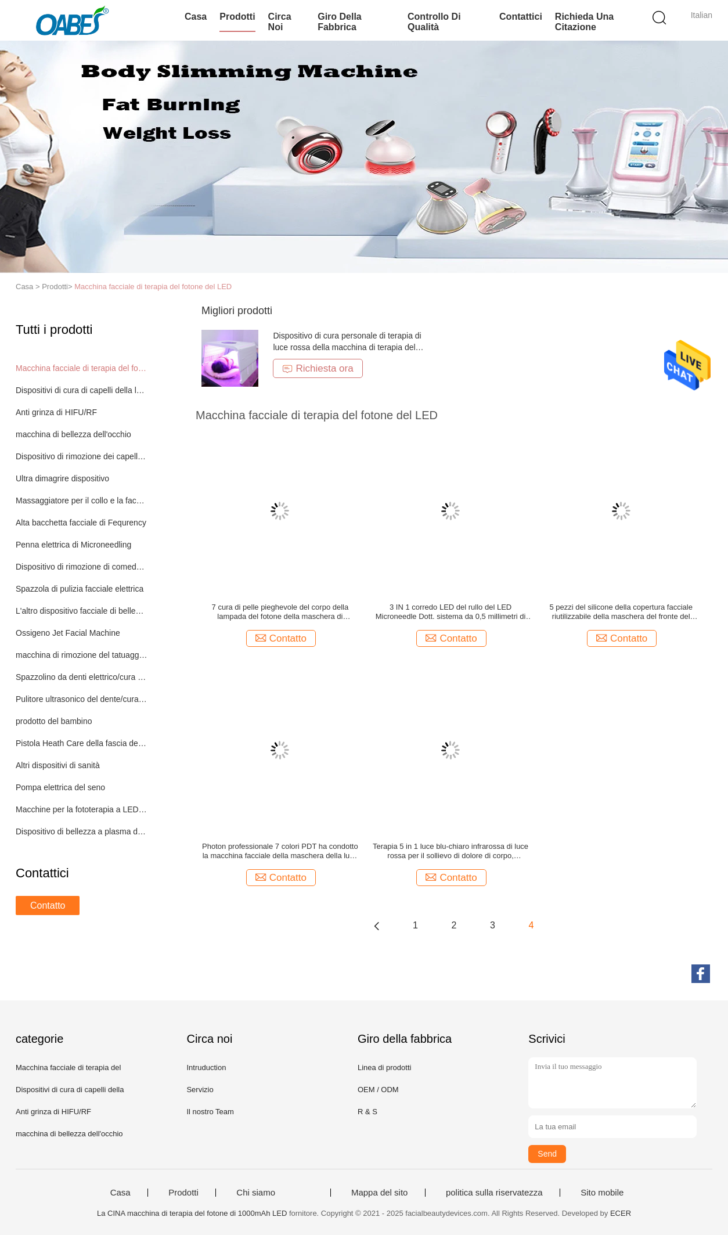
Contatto (47, 905)
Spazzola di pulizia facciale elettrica (79, 588)
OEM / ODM (378, 1089)
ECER (620, 1213)
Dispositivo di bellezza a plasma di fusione (81, 831)
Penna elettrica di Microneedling (73, 544)
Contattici (520, 16)
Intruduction (206, 1067)
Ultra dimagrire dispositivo (62, 478)
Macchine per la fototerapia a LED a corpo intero (81, 809)
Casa (196, 16)
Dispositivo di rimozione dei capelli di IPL (81, 456)
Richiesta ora (317, 368)
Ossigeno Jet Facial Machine (68, 633)
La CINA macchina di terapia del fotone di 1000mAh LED (192, 1213)
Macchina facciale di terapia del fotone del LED (153, 286)
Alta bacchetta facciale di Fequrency (81, 522)
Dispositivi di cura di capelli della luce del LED (81, 390)
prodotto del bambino (54, 721)
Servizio (199, 1089)
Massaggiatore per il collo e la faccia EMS (81, 500)
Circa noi (279, 22)
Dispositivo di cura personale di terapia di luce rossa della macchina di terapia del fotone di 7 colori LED (347, 347)
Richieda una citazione (584, 22)
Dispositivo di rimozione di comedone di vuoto (81, 566)
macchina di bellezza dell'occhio (73, 434)
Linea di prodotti (385, 1067)
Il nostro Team (209, 1111)
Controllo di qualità (434, 22)
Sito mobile (602, 1193)
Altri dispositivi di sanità (58, 765)
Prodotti (237, 16)
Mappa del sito (379, 1193)
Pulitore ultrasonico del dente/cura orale (81, 699)
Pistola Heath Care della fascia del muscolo (81, 743)
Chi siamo (255, 1193)
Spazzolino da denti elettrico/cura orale (81, 677)
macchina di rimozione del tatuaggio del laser (81, 655)
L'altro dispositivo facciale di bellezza (81, 610)
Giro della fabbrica (340, 22)
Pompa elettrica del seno (60, 787)
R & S (367, 1111)
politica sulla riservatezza (494, 1193)
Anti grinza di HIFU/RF (56, 412)
